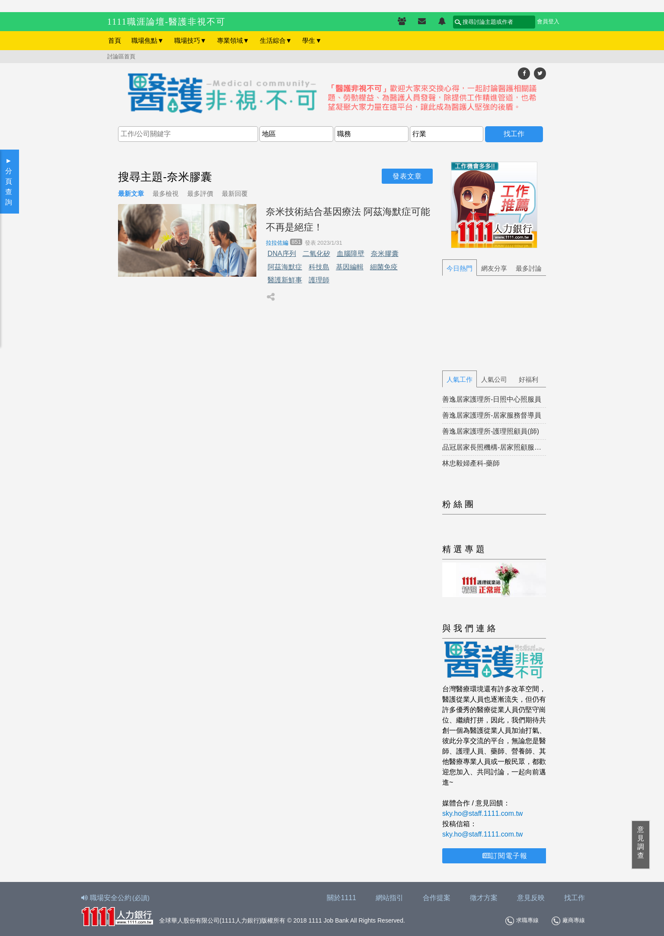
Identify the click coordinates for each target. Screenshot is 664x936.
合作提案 (436, 897)
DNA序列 (282, 253)
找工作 (574, 897)
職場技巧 (190, 40)
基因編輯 (350, 267)
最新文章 (131, 193)
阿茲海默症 (285, 267)
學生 (312, 40)
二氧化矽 (316, 253)
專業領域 (233, 40)
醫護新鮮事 (285, 280)
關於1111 (341, 897)
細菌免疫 (384, 267)
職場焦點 (147, 40)
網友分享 (494, 268)
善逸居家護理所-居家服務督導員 (491, 415)
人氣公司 (494, 379)
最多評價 (200, 193)
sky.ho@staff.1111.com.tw (482, 813)
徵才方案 (484, 897)
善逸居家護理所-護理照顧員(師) (490, 431)
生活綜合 (276, 40)
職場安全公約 (115, 897)
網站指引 (389, 897)
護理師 (319, 280)
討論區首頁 (121, 56)
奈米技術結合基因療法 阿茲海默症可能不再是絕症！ (348, 219)
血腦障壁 (350, 253)
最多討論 (529, 268)
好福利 (528, 379)
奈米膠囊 (385, 253)
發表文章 (407, 176)
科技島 (319, 267)
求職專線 (522, 921)
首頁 (114, 40)
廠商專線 (568, 921)
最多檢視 (166, 193)
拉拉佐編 (277, 243)
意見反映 (531, 897)
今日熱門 (459, 268)
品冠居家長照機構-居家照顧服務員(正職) (494, 447)
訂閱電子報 (504, 855)
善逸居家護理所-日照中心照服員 (491, 399)
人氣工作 (459, 379)
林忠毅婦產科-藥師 (471, 463)
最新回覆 (235, 193)
